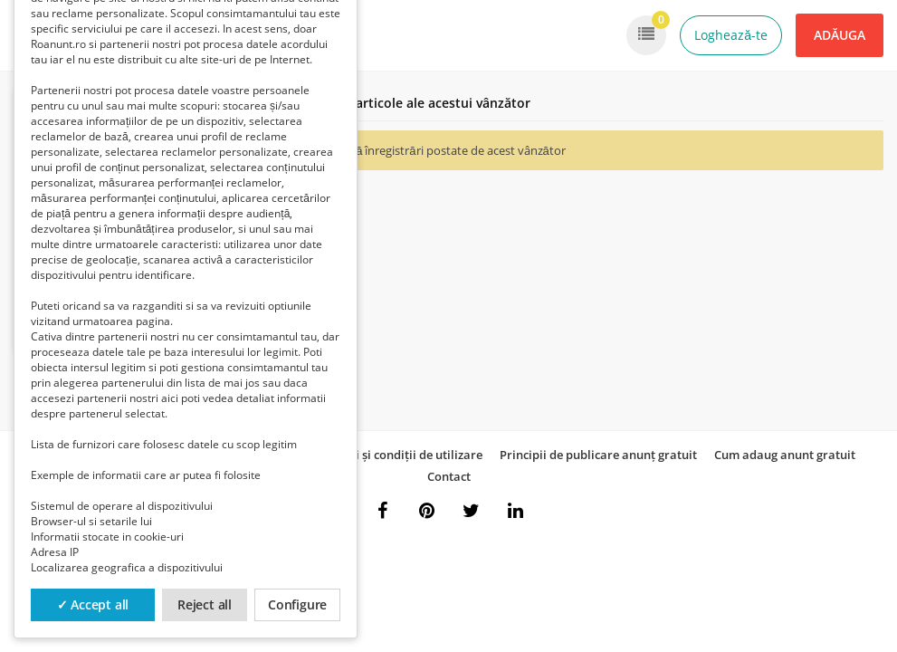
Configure (297, 604)
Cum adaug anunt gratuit (784, 454)
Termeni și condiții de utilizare (397, 454)
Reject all (204, 604)
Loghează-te (731, 34)
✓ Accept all (93, 604)
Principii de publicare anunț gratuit (598, 454)
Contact (449, 476)
